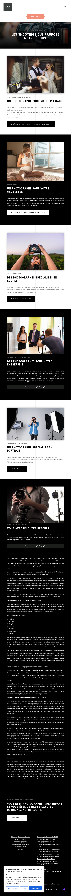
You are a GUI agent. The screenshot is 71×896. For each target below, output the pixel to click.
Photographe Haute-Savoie (20, 837)
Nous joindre (35, 16)
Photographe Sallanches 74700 (47, 864)
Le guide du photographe (20, 844)
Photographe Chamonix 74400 (47, 851)
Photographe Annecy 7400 (46, 839)
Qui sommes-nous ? (20, 846)
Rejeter (24, 888)
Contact (20, 849)
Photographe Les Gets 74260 (47, 861)
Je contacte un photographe (35, 387)
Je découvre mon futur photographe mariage (31, 124)
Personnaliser (12, 888)
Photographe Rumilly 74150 (46, 842)
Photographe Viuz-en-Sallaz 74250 (48, 849)
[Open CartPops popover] (66, 891)
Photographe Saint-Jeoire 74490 (48, 854)
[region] (24, 879)
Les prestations (20, 839)
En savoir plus (17, 469)
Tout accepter (35, 888)
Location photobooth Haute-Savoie (49, 871)
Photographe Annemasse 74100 (48, 856)
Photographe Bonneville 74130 (47, 837)
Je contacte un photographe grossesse (28, 212)
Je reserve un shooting (21, 299)
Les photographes (20, 842)
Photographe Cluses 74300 (46, 859)
